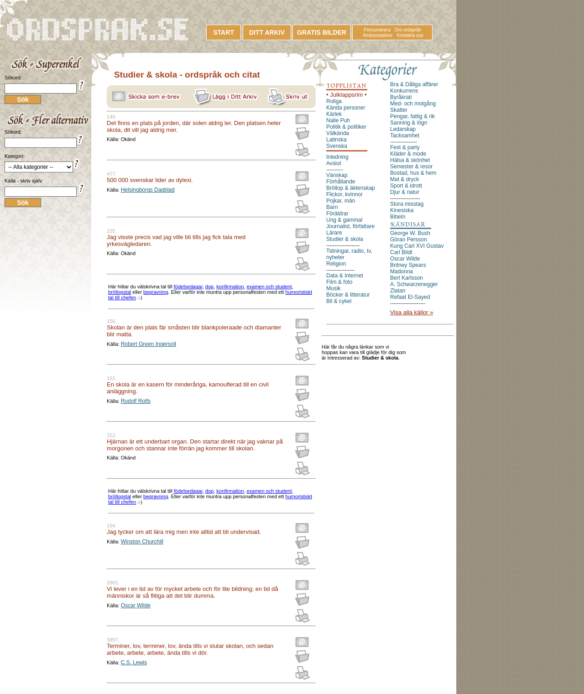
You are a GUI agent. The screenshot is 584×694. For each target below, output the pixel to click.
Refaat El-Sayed (410, 297)
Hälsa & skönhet (410, 160)
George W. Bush (410, 233)
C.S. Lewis (134, 662)
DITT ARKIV (267, 32)
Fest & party (405, 147)
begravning (155, 292)
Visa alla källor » (411, 312)
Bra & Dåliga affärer (414, 84)
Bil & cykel (338, 301)
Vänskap (337, 175)
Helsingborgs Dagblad (148, 190)
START (223, 32)
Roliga (334, 101)
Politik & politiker (346, 127)
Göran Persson (408, 239)
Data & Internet (344, 275)
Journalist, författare (350, 226)
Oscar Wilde (136, 605)
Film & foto (339, 282)
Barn (332, 207)
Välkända (337, 133)
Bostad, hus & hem (413, 173)
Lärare (334, 233)
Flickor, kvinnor (344, 194)
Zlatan (397, 290)
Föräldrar (337, 213)
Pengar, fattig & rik (412, 116)
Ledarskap (403, 129)
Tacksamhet (404, 135)
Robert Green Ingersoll (148, 344)
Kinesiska (401, 210)
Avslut (333, 163)
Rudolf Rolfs (136, 401)
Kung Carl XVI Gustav (416, 246)
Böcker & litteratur (348, 295)
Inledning (337, 157)
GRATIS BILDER (321, 32)
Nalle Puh (338, 120)
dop (209, 286)
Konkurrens (404, 91)
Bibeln (397, 217)
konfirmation (230, 286)
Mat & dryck (404, 179)
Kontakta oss (410, 35)
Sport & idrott (406, 186)
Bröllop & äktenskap (350, 188)
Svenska (336, 146)
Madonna (401, 271)
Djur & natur (404, 192)
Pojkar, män (340, 201)
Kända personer (345, 107)
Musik (333, 288)
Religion (336, 264)
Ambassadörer (378, 35)
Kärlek (334, 114)
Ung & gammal (344, 220)
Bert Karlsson (406, 278)
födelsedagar (188, 286)
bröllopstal (119, 292)
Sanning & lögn (408, 123)
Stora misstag (406, 204)
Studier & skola (344, 239)
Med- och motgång (413, 103)
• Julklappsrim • (346, 94)
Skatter (398, 110)
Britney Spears (408, 265)
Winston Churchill (142, 541)
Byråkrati (401, 97)
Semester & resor (411, 166)
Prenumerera (377, 29)
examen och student (269, 286)
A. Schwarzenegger (414, 284)
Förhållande (340, 181)
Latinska (336, 139)
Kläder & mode (408, 154)
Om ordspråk (408, 29)
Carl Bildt (401, 252)
